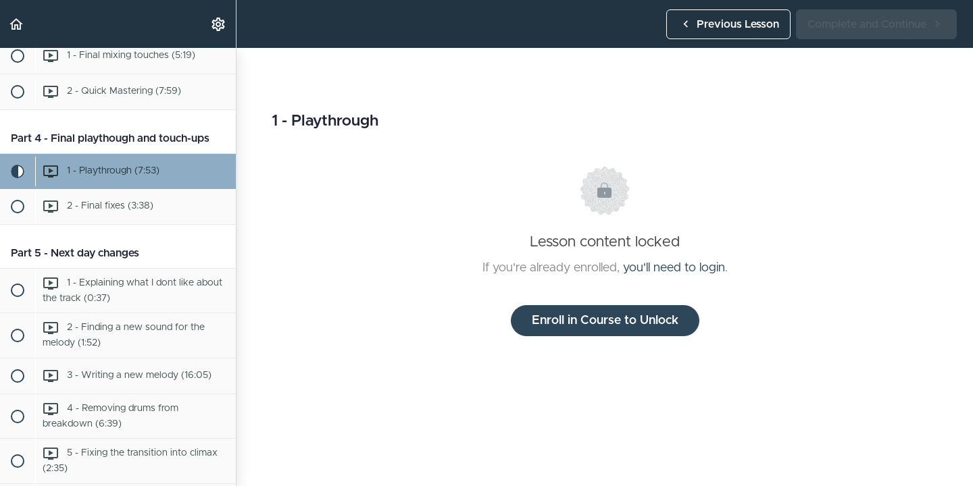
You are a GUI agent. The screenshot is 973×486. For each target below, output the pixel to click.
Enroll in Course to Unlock (605, 321)
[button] (17, 24)
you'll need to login (674, 268)
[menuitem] (219, 24)
